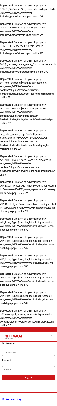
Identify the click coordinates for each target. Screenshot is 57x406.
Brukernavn (8, 343)
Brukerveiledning (11, 399)
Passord (6, 360)
